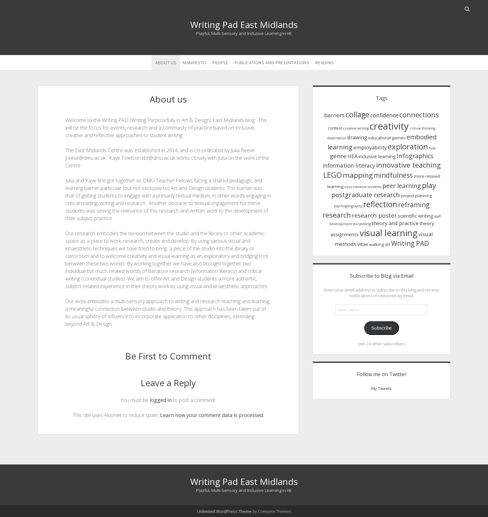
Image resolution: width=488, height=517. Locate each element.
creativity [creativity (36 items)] (389, 126)
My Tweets (381, 388)
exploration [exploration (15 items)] (408, 146)
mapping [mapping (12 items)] (358, 175)
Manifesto (194, 62)
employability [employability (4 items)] (370, 147)
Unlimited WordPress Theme (224, 511)
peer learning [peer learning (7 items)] (401, 185)
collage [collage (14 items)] (357, 114)
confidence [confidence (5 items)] (384, 115)
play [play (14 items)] (429, 185)
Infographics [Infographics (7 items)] (415, 156)
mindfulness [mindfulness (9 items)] (393, 175)
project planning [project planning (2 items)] (416, 195)
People (220, 62)
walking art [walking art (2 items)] (379, 244)
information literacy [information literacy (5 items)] (349, 165)
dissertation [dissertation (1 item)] (336, 138)
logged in (161, 400)
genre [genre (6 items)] (338, 156)
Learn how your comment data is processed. (212, 415)
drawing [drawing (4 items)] (357, 137)
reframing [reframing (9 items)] (414, 204)
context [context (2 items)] (335, 128)
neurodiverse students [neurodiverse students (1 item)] (362, 187)
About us (165, 62)
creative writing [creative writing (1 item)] (356, 128)
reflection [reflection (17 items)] (380, 204)
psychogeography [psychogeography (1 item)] (348, 206)
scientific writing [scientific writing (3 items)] (415, 216)
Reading (324, 62)
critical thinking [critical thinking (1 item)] (422, 128)
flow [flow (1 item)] (432, 148)
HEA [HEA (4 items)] (352, 156)
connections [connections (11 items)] (419, 114)
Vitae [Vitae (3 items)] (362, 244)
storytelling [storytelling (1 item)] (362, 224)
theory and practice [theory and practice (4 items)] (395, 223)
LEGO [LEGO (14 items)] (332, 175)
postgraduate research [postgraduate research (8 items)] (365, 194)
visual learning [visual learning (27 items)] (389, 233)
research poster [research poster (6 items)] (374, 215)
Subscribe (381, 328)
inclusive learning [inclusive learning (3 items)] (377, 156)
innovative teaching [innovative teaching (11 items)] (408, 165)
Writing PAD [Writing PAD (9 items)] (410, 243)
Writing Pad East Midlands (244, 25)
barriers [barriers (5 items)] (334, 115)
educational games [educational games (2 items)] (387, 138)
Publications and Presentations (272, 62)
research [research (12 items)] (337, 215)
